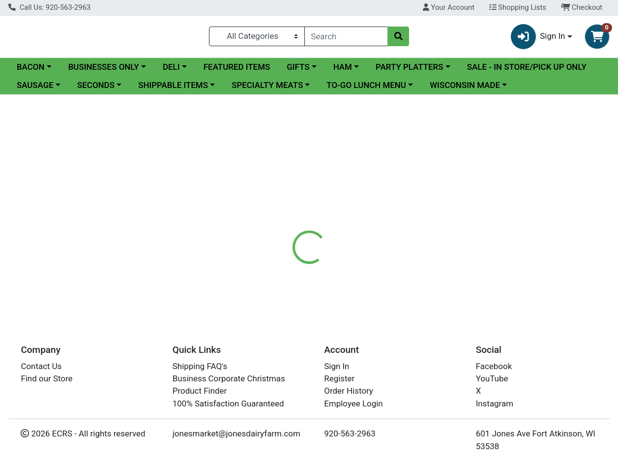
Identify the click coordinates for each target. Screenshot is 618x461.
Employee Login (353, 403)
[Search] (346, 36)
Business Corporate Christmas (229, 378)
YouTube (492, 378)
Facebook (494, 366)
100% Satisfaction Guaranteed (228, 403)
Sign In (336, 366)
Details (285, 209)
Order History (348, 391)
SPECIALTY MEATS (267, 85)
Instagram (494, 403)
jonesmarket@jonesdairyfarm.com (236, 433)
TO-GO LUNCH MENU (366, 85)
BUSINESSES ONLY (103, 67)
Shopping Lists (517, 7)
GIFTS (298, 67)
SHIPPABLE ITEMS (173, 85)
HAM (342, 67)
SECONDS (96, 85)
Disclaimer (331, 209)
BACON (31, 67)
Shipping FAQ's (200, 366)
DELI (171, 67)
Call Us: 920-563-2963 (49, 7)
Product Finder (200, 391)
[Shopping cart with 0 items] (597, 36)
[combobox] (346, 36)
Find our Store (46, 378)
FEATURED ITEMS (237, 67)
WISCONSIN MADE (465, 85)
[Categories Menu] (257, 36)
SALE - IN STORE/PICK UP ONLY (527, 67)
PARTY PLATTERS (409, 67)
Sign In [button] (538, 36)
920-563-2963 (350, 433)
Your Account (448, 7)
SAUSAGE (35, 85)
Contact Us (41, 366)
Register (339, 378)
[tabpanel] (438, 254)
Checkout (582, 7)
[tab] (285, 210)
